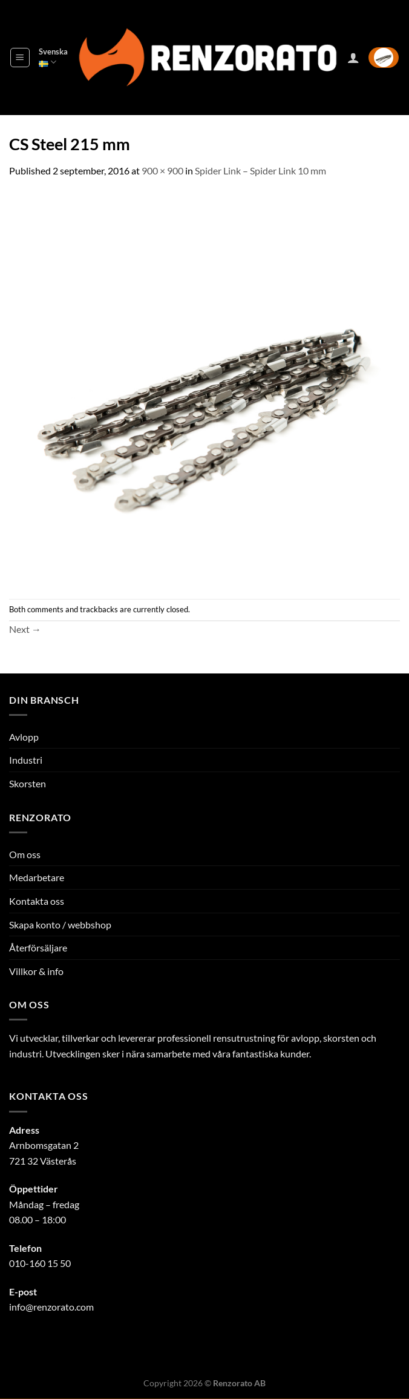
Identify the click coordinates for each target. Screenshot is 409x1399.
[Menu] (20, 57)
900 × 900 (162, 170)
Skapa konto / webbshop (60, 924)
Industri (25, 760)
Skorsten (27, 783)
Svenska (53, 57)
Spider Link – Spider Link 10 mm (260, 170)
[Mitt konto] (353, 57)
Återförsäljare (38, 947)
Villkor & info (36, 971)
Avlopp (24, 736)
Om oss (25, 854)
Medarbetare (36, 877)
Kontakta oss (36, 901)
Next (25, 629)
